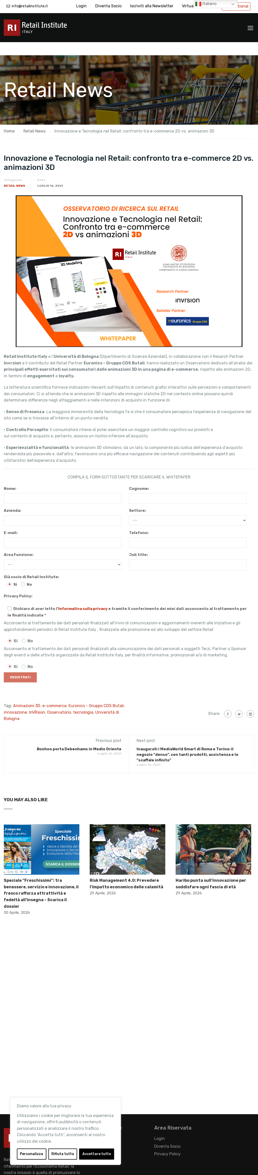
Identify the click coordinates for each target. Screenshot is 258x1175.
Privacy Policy (167, 1140)
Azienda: (12, 497)
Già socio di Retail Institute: (31, 564)
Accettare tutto (96, 1154)
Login (81, 6)
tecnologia (83, 699)
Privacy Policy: (18, 583)
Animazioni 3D (26, 692)
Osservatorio (59, 699)
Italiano (205, 4)
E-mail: (10, 519)
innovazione (15, 699)
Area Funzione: (18, 541)
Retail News (14, 172)
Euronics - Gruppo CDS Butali (96, 692)
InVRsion (37, 699)
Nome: (10, 475)
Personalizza (31, 1154)
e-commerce (54, 692)
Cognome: (139, 475)
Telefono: (138, 519)
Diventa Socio (108, 6)
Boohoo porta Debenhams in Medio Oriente (79, 736)
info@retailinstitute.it (30, 6)
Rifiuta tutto (62, 1154)
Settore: (137, 497)
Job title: (138, 541)
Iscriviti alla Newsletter (151, 6)
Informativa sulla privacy (83, 595)
